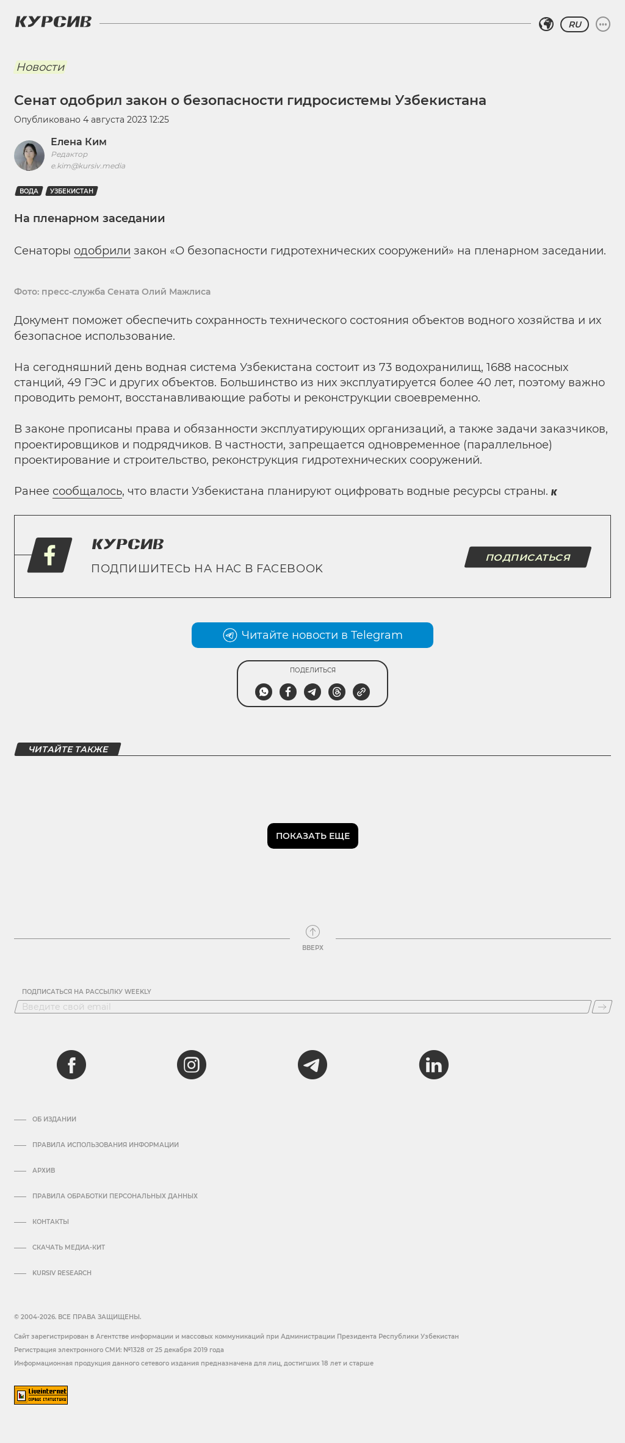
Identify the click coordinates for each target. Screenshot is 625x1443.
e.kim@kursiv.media (88, 165)
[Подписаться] (602, 1006)
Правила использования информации (105, 1145)
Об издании (54, 1119)
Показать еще (313, 835)
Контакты (50, 1222)
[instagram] (191, 1064)
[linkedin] (433, 1064)
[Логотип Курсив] (53, 21)
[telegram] (312, 1064)
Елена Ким (79, 142)
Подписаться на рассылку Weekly (86, 992)
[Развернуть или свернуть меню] (603, 24)
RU (574, 24)
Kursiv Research (62, 1273)
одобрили (102, 250)
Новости (40, 67)
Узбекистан (71, 191)
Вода (29, 191)
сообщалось (87, 491)
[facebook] (71, 1064)
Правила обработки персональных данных (115, 1196)
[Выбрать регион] (546, 24)
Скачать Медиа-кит (68, 1247)
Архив (43, 1171)
